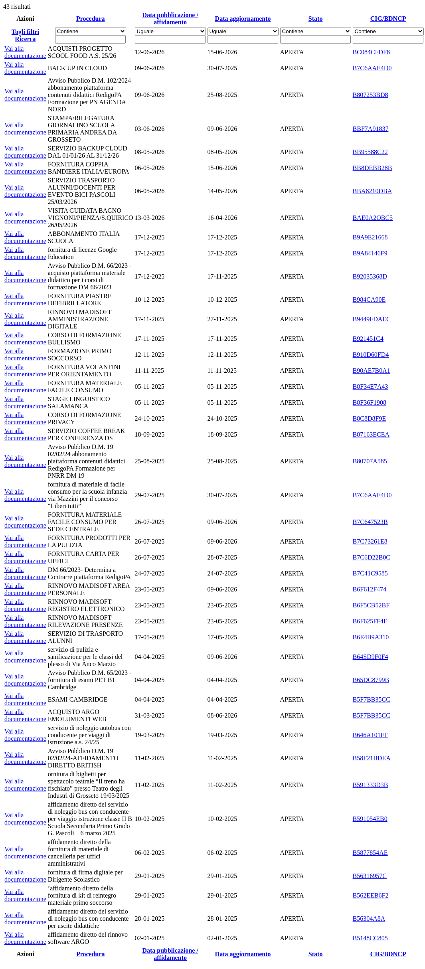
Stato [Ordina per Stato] (315, 18)
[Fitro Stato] (315, 39)
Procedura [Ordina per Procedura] (90, 18)
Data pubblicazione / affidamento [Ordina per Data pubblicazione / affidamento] (170, 19)
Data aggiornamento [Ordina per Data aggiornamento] (243, 18)
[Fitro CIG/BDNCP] (388, 39)
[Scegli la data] (170, 39)
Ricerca (25, 39)
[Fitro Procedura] (90, 39)
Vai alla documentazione (25, 52)
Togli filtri (25, 31)
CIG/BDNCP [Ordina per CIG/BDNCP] (388, 18)
